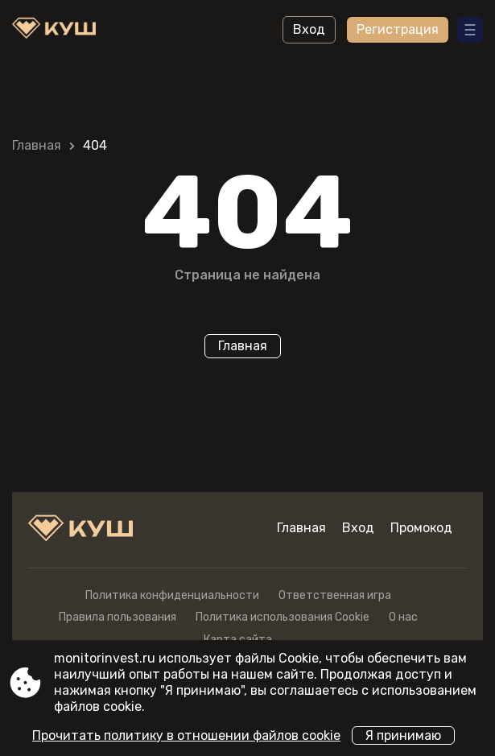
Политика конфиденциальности (172, 595)
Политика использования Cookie (282, 617)
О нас (403, 617)
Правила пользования (117, 617)
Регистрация (398, 29)
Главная (36, 145)
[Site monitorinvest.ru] (56, 30)
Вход (309, 29)
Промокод (421, 527)
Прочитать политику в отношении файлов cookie (186, 735)
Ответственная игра (334, 595)
